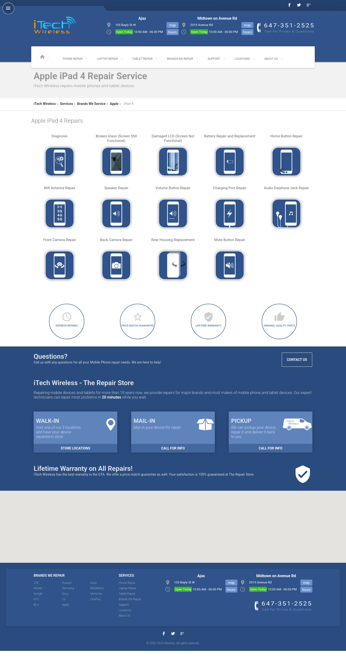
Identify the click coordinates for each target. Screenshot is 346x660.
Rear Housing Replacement (173, 240)
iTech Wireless (45, 104)
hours (247, 32)
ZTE (36, 591)
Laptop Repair (107, 59)
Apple (114, 104)
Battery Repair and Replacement (229, 136)
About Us (271, 59)
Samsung (68, 597)
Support (214, 59)
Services (66, 104)
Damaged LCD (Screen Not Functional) (173, 138)
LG (63, 608)
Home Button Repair (286, 136)
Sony (65, 603)
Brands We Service (91, 104)
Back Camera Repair (116, 240)
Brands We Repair (180, 59)
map (247, 25)
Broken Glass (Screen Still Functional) (116, 138)
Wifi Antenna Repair (59, 188)
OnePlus (95, 608)
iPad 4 (128, 104)
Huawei (66, 591)
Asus (93, 591)
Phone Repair (72, 59)
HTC (36, 608)
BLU (36, 613)
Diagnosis (60, 136)
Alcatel (38, 597)
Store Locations (75, 457)
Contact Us (297, 368)
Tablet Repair (142, 59)
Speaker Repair (116, 188)
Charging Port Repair (229, 188)
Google (38, 603)
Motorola (96, 603)
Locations (242, 59)
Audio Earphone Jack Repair (286, 188)
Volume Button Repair (173, 188)
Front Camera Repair (59, 240)
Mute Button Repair (229, 240)
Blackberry (97, 597)
